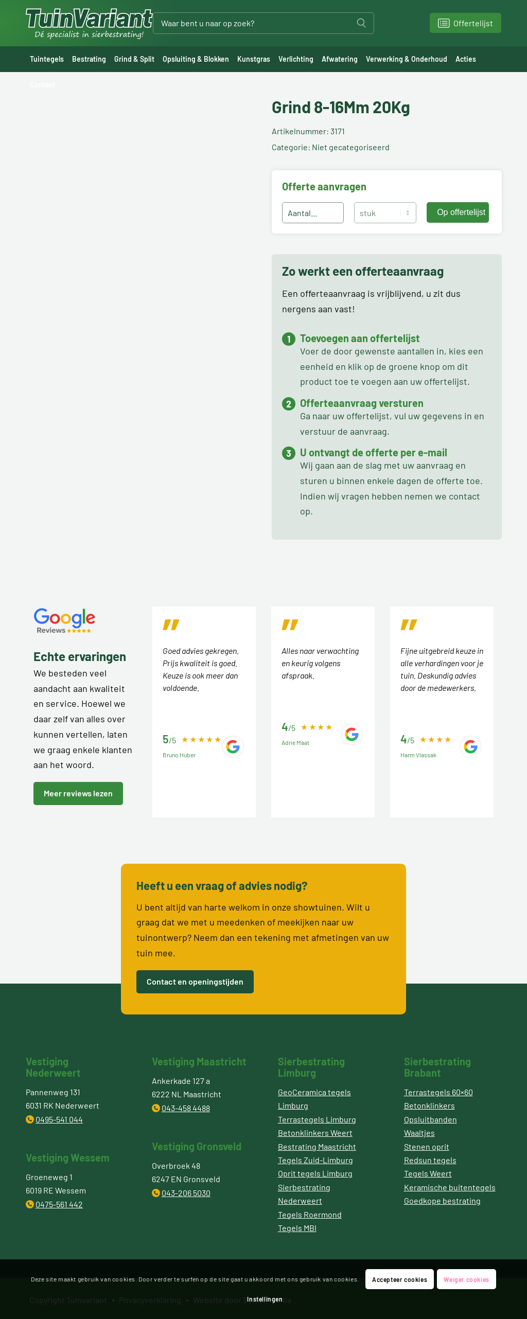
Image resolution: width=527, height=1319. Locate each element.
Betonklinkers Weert (315, 1132)
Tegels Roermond (310, 1214)
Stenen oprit (426, 1146)
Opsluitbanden (430, 1119)
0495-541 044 (59, 1119)
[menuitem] (47, 59)
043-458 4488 (186, 1108)
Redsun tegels (430, 1160)
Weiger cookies (466, 1279)
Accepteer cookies (399, 1279)
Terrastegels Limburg (317, 1119)
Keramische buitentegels (450, 1187)
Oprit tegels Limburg (315, 1173)
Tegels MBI (297, 1228)
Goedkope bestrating (442, 1200)
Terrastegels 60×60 (438, 1092)
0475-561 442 (59, 1204)
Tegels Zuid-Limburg (315, 1160)
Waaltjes (419, 1132)
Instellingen (265, 1299)
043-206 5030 (186, 1193)
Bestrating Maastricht (317, 1146)
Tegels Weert (428, 1173)
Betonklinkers (429, 1105)
